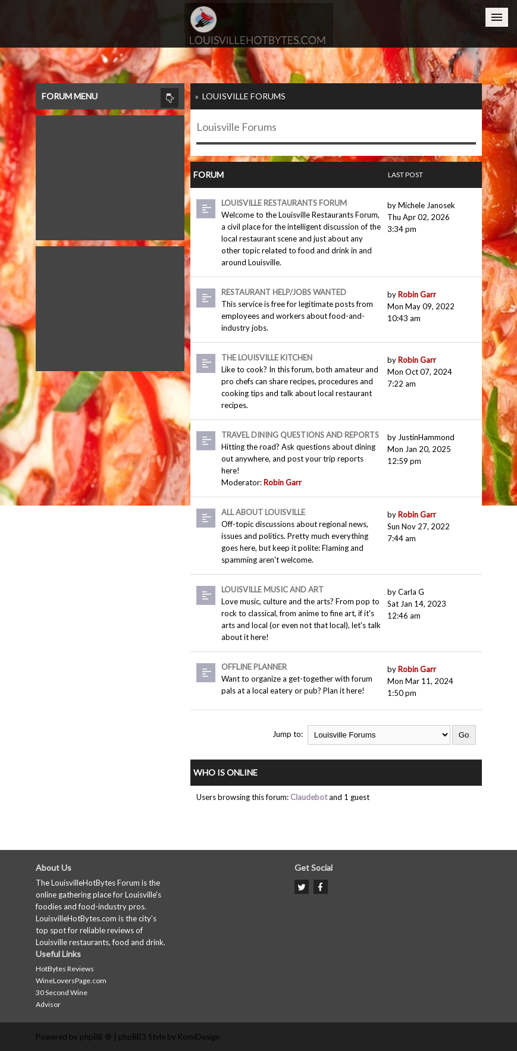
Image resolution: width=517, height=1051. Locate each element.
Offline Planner (254, 667)
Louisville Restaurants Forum (284, 203)
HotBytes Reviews (65, 968)
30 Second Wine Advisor (61, 998)
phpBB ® (96, 1036)
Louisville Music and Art (272, 589)
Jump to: (287, 734)
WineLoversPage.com (71, 980)
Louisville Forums (244, 96)
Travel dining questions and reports (300, 435)
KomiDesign (199, 1036)
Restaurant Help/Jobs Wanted (283, 292)
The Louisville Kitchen (266, 357)
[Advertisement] (110, 174)
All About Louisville (263, 512)
